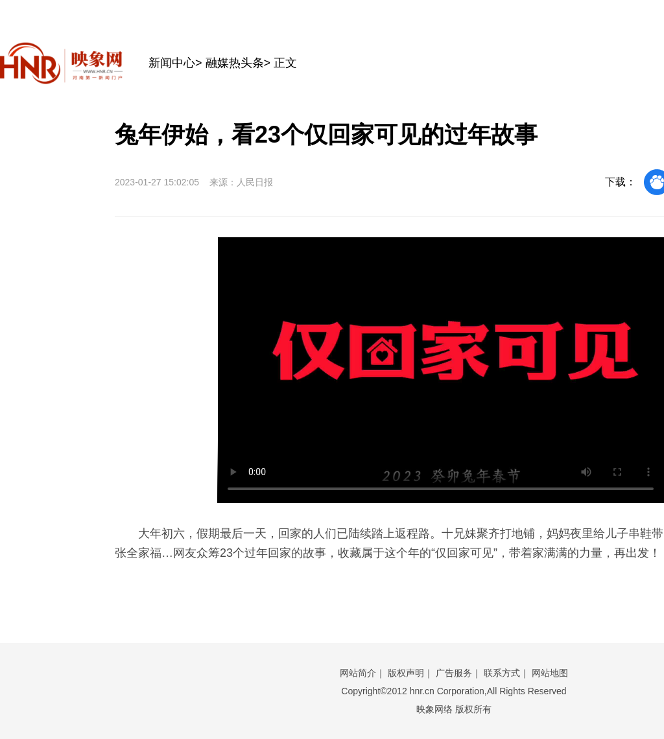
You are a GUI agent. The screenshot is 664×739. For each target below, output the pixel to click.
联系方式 (502, 673)
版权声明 (406, 673)
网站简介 (358, 673)
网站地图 (550, 673)
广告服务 (454, 673)
